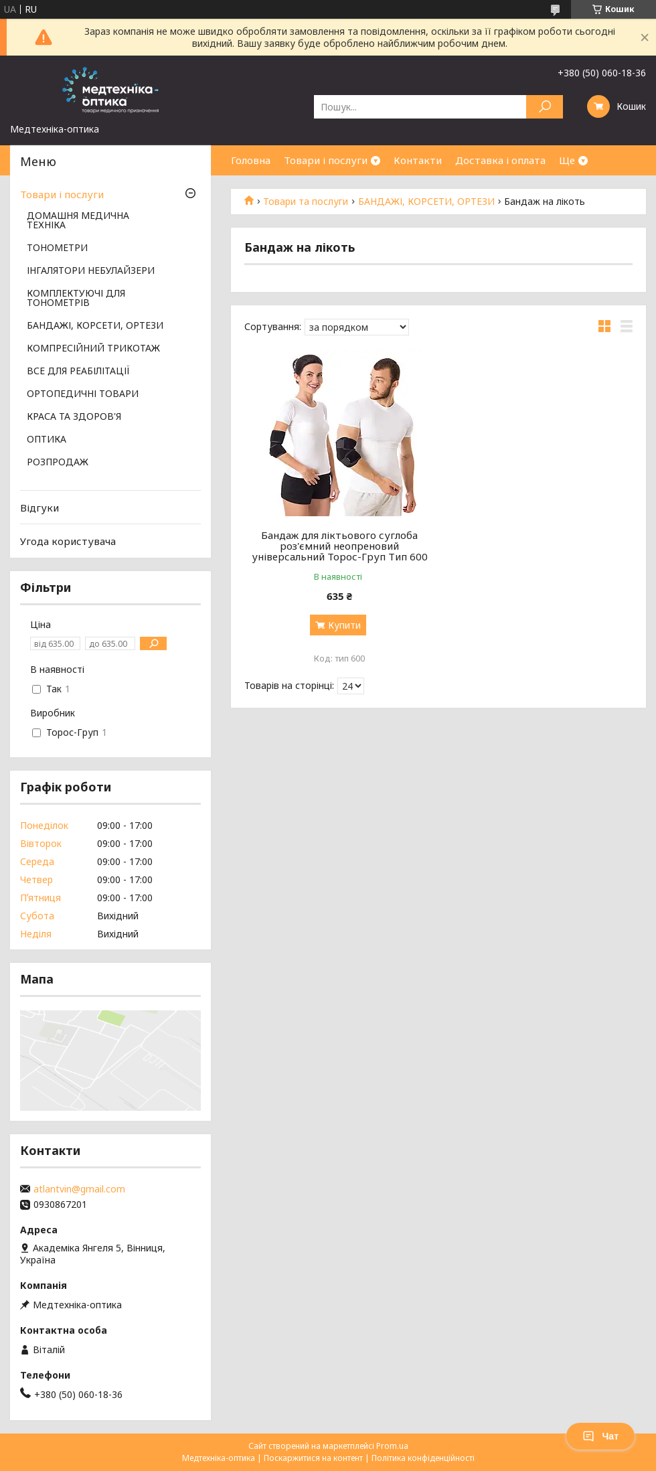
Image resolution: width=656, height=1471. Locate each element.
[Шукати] (544, 107)
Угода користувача (68, 541)
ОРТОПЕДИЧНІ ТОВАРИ (83, 394)
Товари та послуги (305, 202)
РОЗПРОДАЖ (57, 462)
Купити (344, 625)
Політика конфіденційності (423, 1458)
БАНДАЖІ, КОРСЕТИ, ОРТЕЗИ (426, 202)
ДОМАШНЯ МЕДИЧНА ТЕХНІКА (78, 221)
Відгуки (39, 507)
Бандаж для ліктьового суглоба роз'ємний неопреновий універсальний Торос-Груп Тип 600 (340, 546)
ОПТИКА (46, 440)
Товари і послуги (325, 160)
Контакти (418, 160)
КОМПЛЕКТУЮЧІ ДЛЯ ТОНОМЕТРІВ (76, 299)
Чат (600, 1436)
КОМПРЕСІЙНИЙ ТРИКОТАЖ (93, 348)
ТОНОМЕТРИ (57, 248)
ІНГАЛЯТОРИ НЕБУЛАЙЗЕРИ (91, 271)
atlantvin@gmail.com (79, 1189)
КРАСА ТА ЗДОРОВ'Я (74, 417)
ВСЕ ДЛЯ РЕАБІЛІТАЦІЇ (78, 371)
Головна (250, 160)
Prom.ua (392, 1446)
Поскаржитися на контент (313, 1458)
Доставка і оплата (500, 160)
